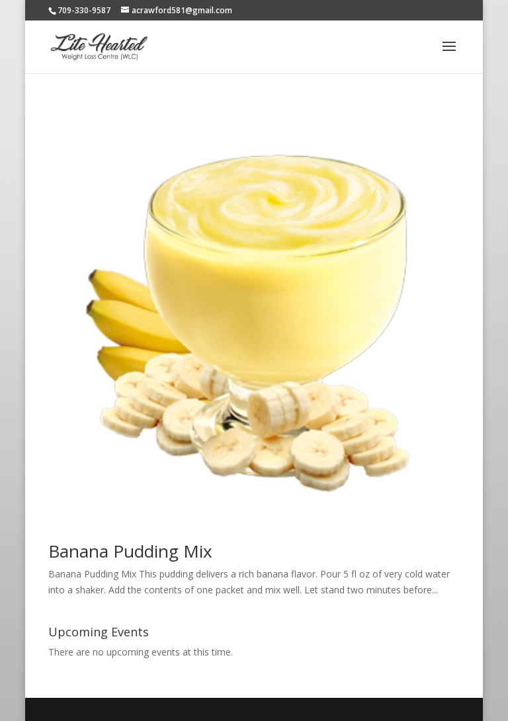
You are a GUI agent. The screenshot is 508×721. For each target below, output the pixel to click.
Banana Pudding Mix (130, 551)
